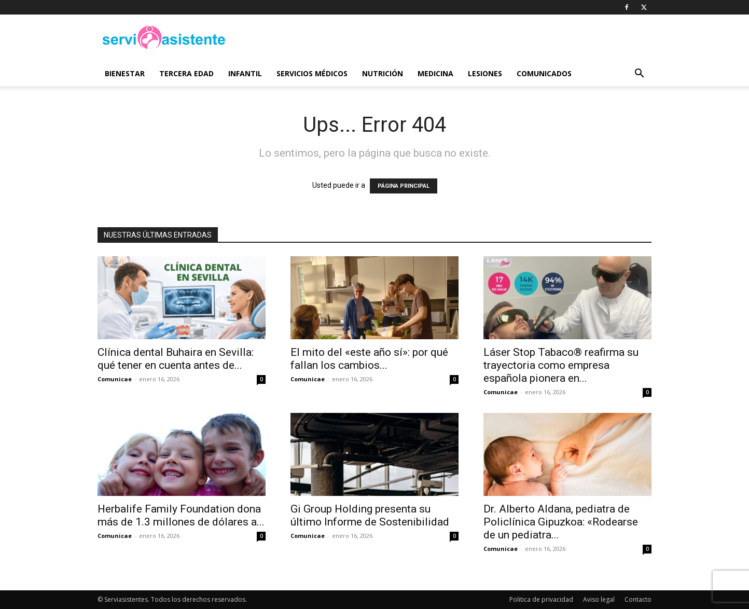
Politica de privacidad (541, 599)
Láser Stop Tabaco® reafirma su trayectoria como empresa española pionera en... (561, 365)
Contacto (638, 599)
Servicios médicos (312, 73)
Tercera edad (186, 73)
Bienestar (125, 73)
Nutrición (382, 73)
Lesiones (485, 73)
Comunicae (115, 379)
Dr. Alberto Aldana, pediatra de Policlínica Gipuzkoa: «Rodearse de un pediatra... (560, 522)
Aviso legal (599, 599)
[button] (639, 74)
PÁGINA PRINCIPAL (403, 186)
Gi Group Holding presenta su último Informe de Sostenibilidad (369, 515)
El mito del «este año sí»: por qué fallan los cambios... (369, 358)
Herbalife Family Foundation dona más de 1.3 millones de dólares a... (181, 515)
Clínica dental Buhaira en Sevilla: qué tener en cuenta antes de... (176, 358)
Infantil (245, 73)
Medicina (435, 73)
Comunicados (544, 73)
